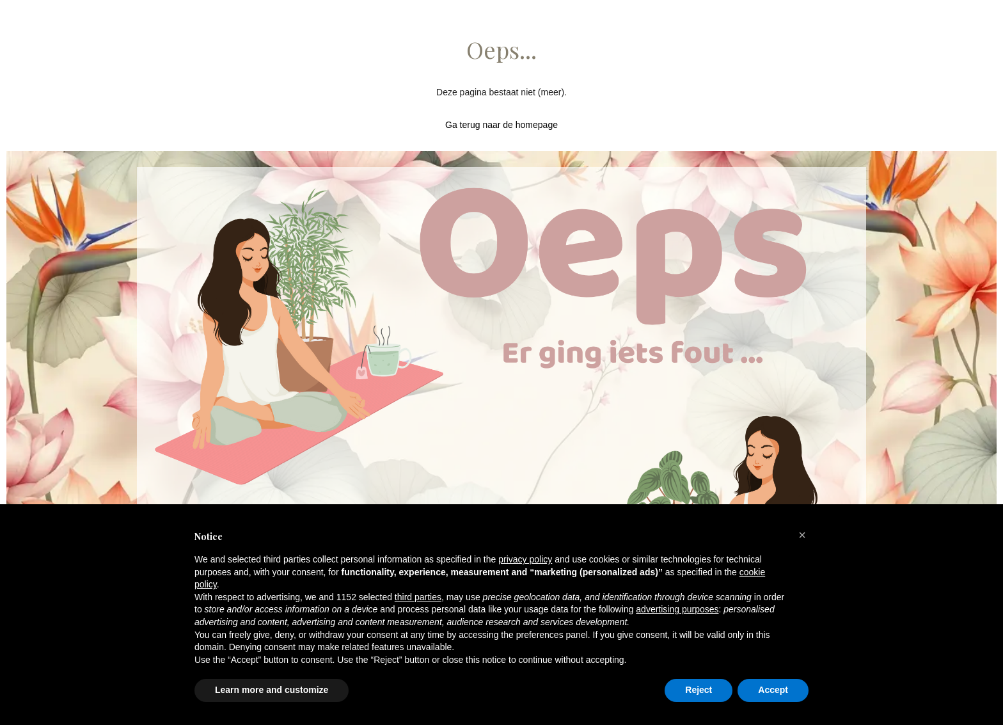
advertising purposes (677, 609)
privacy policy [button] (525, 559)
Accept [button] (773, 690)
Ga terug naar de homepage (501, 125)
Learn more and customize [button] (271, 690)
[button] (802, 535)
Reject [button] (698, 690)
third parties (418, 597)
